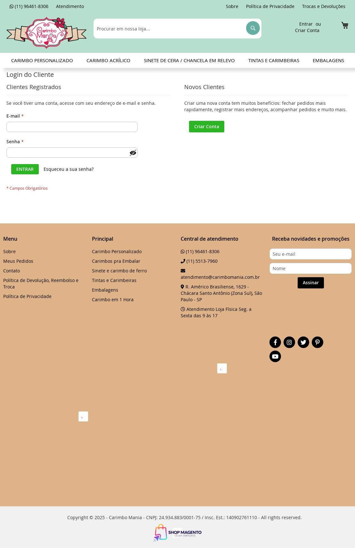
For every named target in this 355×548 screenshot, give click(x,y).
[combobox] (177, 28)
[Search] (253, 28)
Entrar (306, 24)
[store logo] (46, 32)
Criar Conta (307, 30)
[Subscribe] (311, 282)
